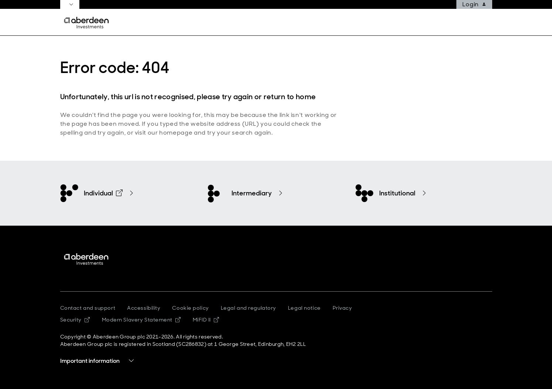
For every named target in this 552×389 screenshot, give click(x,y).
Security (75, 319)
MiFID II (206, 319)
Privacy (342, 308)
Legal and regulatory (248, 308)
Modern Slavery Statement (141, 319)
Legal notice (304, 308)
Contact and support (88, 308)
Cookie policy (190, 308)
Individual (103, 193)
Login (474, 4)
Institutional (397, 193)
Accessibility (143, 308)
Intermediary (252, 193)
